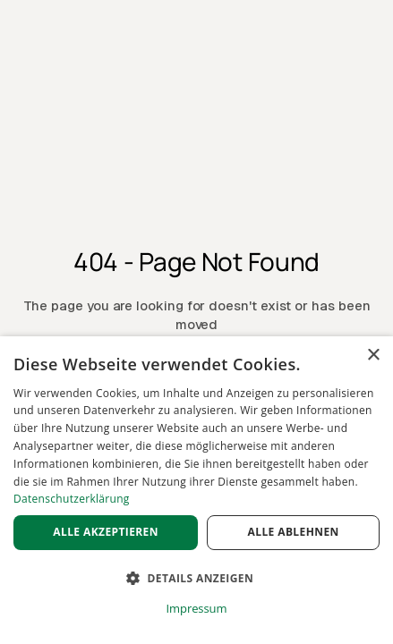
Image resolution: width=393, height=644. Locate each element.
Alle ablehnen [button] (293, 531)
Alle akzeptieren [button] (105, 531)
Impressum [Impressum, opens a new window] (197, 608)
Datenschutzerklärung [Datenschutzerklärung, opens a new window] (71, 498)
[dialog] (196, 490)
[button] (196, 578)
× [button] (373, 355)
